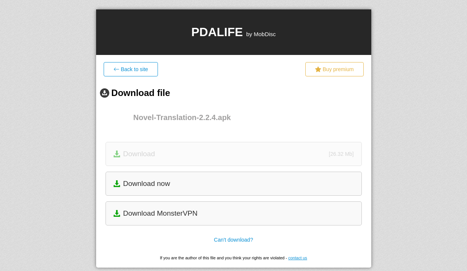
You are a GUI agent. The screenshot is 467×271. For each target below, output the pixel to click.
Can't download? (233, 240)
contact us (297, 258)
